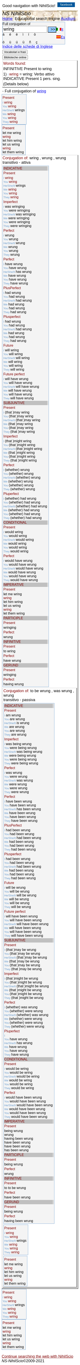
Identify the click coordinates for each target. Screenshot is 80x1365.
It (59, 29)
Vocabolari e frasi (15, 52)
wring (41, 91)
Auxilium (68, 19)
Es (60, 37)
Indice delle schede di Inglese (27, 46)
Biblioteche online (15, 57)
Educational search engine (37, 19)
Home (7, 19)
